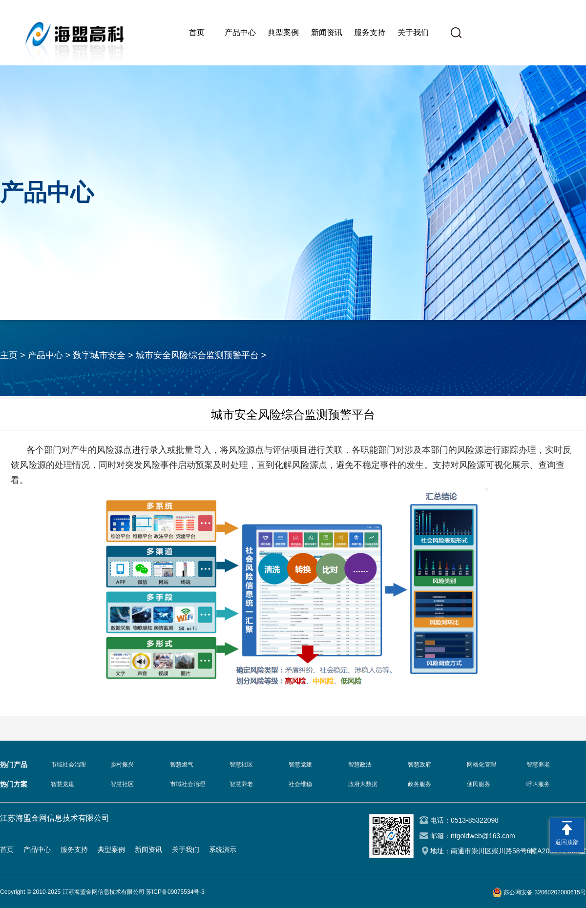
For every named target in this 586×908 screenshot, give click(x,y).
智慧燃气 (181, 764)
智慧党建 (300, 764)
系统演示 (222, 849)
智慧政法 (360, 764)
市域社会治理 (68, 764)
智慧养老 (538, 764)
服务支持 (369, 32)
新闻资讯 (326, 32)
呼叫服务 (538, 784)
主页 (9, 355)
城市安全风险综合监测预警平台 (197, 355)
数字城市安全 (99, 355)
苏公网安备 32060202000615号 (544, 892)
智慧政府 (419, 764)
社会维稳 (300, 784)
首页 (197, 32)
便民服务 (478, 784)
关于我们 (413, 32)
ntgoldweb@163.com (483, 836)
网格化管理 (481, 764)
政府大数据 (362, 784)
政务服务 (419, 784)
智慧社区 (241, 764)
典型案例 (283, 32)
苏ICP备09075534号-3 (175, 891)
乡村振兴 (122, 764)
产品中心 (240, 32)
